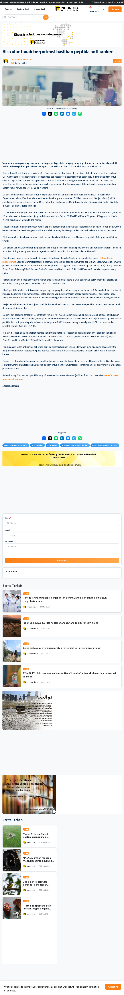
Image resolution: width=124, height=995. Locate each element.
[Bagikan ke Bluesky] (68, 114)
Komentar (10, 541)
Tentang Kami (23, 9)
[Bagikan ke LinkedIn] (62, 114)
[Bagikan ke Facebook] (44, 114)
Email (8, 530)
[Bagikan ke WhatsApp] (80, 114)
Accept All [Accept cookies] (113, 986)
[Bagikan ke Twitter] (50, 114)
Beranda (8, 9)
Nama (8, 518)
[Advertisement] (62, 139)
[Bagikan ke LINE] (56, 114)
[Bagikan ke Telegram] (74, 114)
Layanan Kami (39, 9)
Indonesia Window (21, 59)
